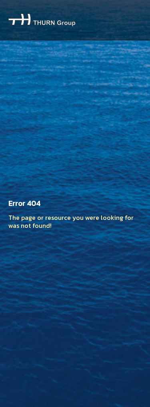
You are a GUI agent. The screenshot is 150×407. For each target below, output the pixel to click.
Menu (133, 20)
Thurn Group (41, 20)
